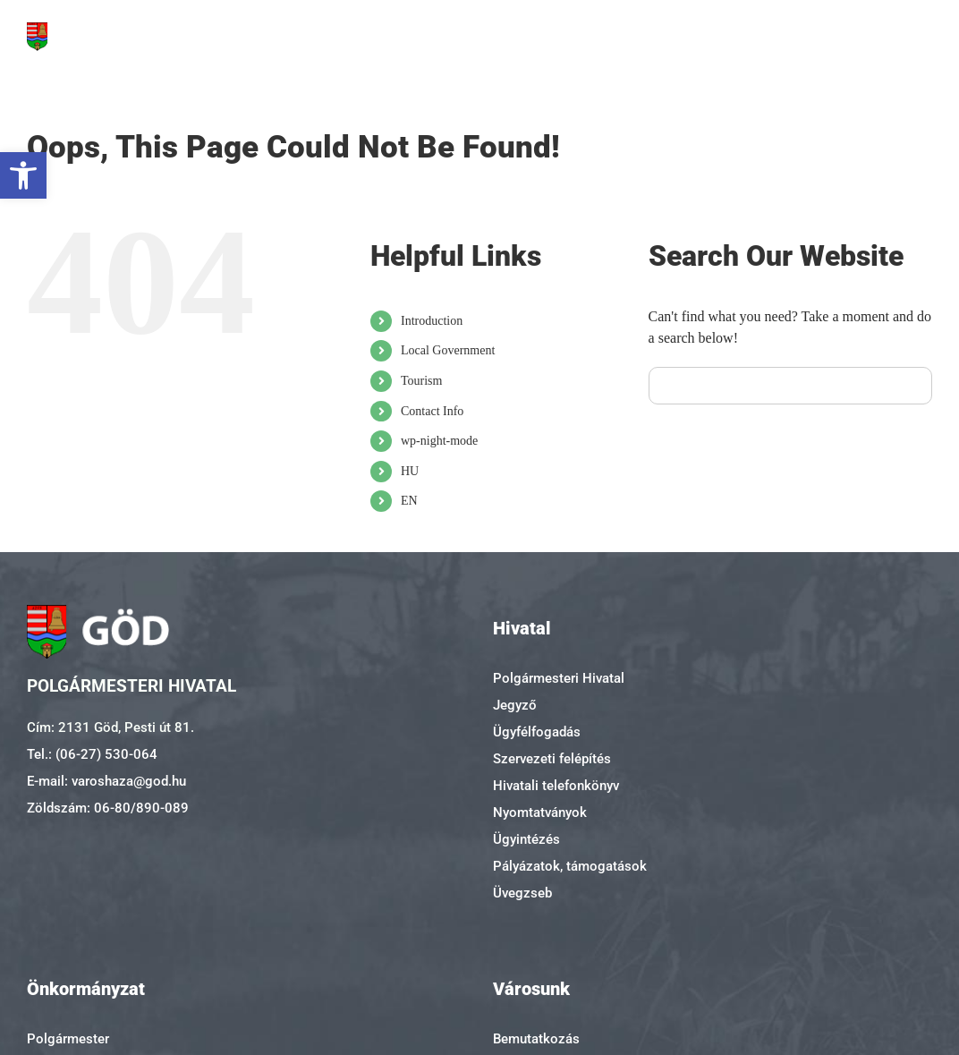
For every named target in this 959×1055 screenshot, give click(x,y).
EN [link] (409, 500)
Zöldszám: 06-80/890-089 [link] (108, 808)
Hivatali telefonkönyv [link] (556, 786)
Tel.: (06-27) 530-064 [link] (92, 754)
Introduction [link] (432, 321)
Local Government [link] (448, 350)
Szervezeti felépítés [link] (552, 759)
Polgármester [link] (68, 1039)
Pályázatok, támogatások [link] (570, 866)
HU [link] (410, 471)
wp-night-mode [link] (439, 440)
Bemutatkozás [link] (536, 1039)
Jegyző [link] (515, 705)
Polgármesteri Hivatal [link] (558, 678)
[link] (23, 175)
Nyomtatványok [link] (540, 812)
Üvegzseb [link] (522, 893)
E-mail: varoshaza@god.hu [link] (106, 781)
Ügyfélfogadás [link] (537, 732)
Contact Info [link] (432, 411)
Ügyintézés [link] (526, 839)
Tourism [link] (421, 380)
